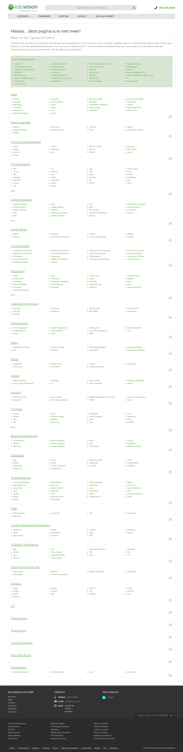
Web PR (54, 572)
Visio (129, 491)
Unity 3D (16, 558)
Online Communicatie (97, 253)
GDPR (91, 400)
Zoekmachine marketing (136, 204)
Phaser (15, 155)
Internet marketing (20, 204)
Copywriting (131, 572)
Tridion (15, 533)
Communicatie (20, 246)
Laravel (16, 183)
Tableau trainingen (101, 727)
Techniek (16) (94, 73)
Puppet (92, 494)
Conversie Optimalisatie (98, 213)
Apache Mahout (57, 102)
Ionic (53, 152)
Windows (92, 594)
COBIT (129, 497)
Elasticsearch (18, 110)
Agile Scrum (56, 81)
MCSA (129, 419)
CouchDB (16, 102)
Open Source (20, 81)
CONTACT (82, 16)
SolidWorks (55, 311)
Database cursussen (58, 739)
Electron (92, 152)
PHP (15, 169)
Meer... (13, 191)
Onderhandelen (95, 256)
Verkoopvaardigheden (97, 347)
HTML (15, 146)
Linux (129, 414)
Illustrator (16, 308)
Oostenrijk (12, 706)
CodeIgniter (131, 177)
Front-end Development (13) (100, 64)
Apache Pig (131, 102)
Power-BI (92, 127)
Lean (129, 331)
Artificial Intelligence (20, 113)
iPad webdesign (57, 284)
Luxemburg (12, 712)
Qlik (14, 422)
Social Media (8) (58, 67)
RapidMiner (93, 110)
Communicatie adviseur (60, 253)
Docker (15, 500)
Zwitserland (12, 709)
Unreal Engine (56, 558)
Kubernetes (55, 500)
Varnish (16, 494)
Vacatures (35, 748)
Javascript (131, 146)
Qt (90, 180)
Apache (54, 588)
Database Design (95, 460)
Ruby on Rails (132, 169)
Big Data (11, 730)
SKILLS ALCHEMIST (105, 16)
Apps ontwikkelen (95, 383)
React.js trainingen (101, 733)
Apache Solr (17, 469)
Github (15, 497)
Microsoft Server (57, 497)
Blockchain (55, 422)
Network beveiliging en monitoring (102, 397)
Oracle (91, 419)
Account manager (57, 347)
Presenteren (17, 256)
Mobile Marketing (19, 210)
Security (16, 392)
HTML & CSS (94, 276)
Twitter (15, 234)
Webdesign (18, 271)
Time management (20, 328)
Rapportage (55, 256)
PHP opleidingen (57, 736)
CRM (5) (92, 75)
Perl (128, 180)
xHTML (92, 183)
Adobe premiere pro (96, 367)
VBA (91, 172)
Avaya (15, 594)
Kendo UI (16, 152)
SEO (53, 204)
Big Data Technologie (135, 99)
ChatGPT (130, 422)
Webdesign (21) (132, 67)
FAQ (104, 748)
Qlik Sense (55, 127)
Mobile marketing (19, 381)
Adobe (15, 588)
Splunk (53, 113)
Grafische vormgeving (25, 304)
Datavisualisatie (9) (59, 64)
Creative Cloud (132, 308)
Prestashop (17, 282)
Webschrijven (18, 572)
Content (130, 213)
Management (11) (58, 70)
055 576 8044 (165, 7)
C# (52, 169)
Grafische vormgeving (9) (24, 70)
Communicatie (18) (96, 67)
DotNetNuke (55, 533)
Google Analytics (57, 207)
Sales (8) (92, 70)
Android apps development (23, 383)
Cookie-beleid (86, 748)
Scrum (15, 334)
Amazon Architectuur (135, 494)
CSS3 (129, 183)
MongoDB (93, 102)
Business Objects (57, 130)
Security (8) (56, 73)
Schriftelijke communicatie (99, 259)
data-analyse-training (135, 130)
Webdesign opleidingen (103, 736)
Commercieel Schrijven (136, 256)
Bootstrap (54, 287)
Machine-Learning (134, 446)
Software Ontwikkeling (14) (25, 78)
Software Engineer (58, 555)
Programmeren (20, 164)
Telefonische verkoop (21, 347)
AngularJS (55, 149)
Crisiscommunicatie (20, 259)
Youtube (130, 237)
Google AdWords (19, 207)
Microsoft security (19, 397)
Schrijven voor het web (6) (62, 78)
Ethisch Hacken (57, 488)
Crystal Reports (19, 441)
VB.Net (15, 172)
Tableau (130, 105)
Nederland (12, 697)
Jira (128, 555)
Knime (91, 130)
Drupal (91, 279)
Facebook (55, 234)
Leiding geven (94, 328)
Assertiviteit (93, 350)
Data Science (132, 110)
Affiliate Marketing (58, 216)
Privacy (130, 400)
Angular (16, 149)
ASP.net (54, 172)
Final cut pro (17, 367)
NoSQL (54, 463)
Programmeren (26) (133, 64)
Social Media (19, 229)
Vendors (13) (94, 78)
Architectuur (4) (20, 84)
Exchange (55, 491)
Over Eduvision (23, 748)
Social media (94, 210)
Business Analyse (57, 441)
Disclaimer (46, 748)
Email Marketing (133, 207)
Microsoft (130, 591)
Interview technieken (135, 253)
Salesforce (17, 516)
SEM (15, 213)
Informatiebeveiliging (59, 400)
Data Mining (17, 105)
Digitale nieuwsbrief (96, 572)
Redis (53, 105)
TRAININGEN (44, 16)
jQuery (91, 175)
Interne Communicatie (135, 251)
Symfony (92, 177)
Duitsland (11, 703)
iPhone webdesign (20, 284)
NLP (14, 350)
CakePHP (17, 180)
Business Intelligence (24, 436)
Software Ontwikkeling (25, 544)
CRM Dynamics (19, 513)
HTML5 (54, 146)
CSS (53, 276)
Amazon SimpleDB (58, 466)
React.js (92, 149)
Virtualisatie (93, 414)
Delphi (53, 177)
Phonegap (17, 287)
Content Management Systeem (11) (139, 75)
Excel (91, 422)
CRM (53, 334)
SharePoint (131, 417)
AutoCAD (16, 311)
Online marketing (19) (23, 67)
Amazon (92, 588)
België (10, 700)
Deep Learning (94, 108)
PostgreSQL (93, 463)
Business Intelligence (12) (136, 73)
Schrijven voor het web (25, 567)
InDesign (16, 314)
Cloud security (56, 397)
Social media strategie (97, 237)
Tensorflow (17, 108)
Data (14, 94)
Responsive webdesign (60, 282)
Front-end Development (26, 142)
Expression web (95, 284)
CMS (91, 536)
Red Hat (16, 597)
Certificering (114, 748)
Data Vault (55, 485)
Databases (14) (20, 75)
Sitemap (97, 748)
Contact (12, 748)
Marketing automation (59, 213)
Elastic (53, 108)
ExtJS (53, 414)
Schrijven (54, 262)
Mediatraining (56, 364)
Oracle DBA (17, 488)
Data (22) (18, 64)
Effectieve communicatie (22, 253)
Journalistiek (132, 364)
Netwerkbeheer (57, 482)
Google (16, 591)
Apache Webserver (134, 488)
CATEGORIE (23, 16)
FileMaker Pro (56, 469)
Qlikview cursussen (101, 724)
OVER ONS (64, 16)
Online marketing (21, 199)
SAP (14, 186)
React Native (132, 149)
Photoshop (55, 308)
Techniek (16, 409)
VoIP (15, 419)
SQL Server (131, 485)
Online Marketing (14, 736)
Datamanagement (134, 108)
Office (91, 334)
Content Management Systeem (30, 525)
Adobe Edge (131, 311)
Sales (14, 342)
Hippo (91, 533)
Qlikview (16, 127)
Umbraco (54, 536)
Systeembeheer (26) (59, 75)
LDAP (15, 491)
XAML (129, 172)
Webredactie (18, 574)
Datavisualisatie (21, 122)
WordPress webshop (21, 290)
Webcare (54, 210)
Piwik (91, 207)
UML (15, 175)
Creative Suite (94, 308)
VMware (16, 417)
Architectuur (18, 667)
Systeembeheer (21, 477)
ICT (127, 78)
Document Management (98, 331)
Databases (17, 455)
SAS (52, 110)
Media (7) (130, 70)
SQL (14, 460)
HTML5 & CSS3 (95, 146)
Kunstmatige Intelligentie (98, 105)
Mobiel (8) (18, 73)
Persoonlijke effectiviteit (136, 350)
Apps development (134, 287)
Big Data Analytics (96, 99)
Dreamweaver (18, 279)
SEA (91, 204)
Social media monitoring (60, 237)
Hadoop (16, 99)
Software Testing (57, 417)
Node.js (130, 152)
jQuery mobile (94, 381)
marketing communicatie (22, 251)
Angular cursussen (101, 730)
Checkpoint (17, 400)
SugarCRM (131, 443)
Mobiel (15, 376)
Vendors (16, 583)
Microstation (93, 311)
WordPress (55, 279)
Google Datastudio (20, 130)
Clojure (53, 183)
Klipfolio (16, 133)
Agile (15, 549)
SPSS (91, 441)
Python (53, 186)
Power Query (94, 446)
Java (91, 169)
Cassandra (55, 99)
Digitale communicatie (59, 259)
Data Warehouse (19, 485)
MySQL (16, 463)
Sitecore (130, 533)
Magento (130, 279)
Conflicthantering (133, 259)
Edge (129, 284)
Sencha (130, 383)
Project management (59, 328)
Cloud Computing (95, 81)
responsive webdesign (135, 381)
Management (19, 323)
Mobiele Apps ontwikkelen (60, 733)
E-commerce (132, 210)
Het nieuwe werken (134, 328)
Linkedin (92, 234)
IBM (52, 594)
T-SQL (129, 460)
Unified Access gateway (136, 397)
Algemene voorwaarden (69, 748)
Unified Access (94, 497)
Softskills (54, 350)
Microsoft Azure (132, 81)
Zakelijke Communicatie (60, 251)
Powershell (55, 180)
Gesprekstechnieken (21, 262)
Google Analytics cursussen (104, 739)
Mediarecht (17, 364)
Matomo (92, 216)
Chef (53, 494)
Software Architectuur (97, 549)
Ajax (52, 175)
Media (15, 359)
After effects (55, 367)
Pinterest (130, 234)
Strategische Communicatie (99, 251)
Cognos (130, 441)
